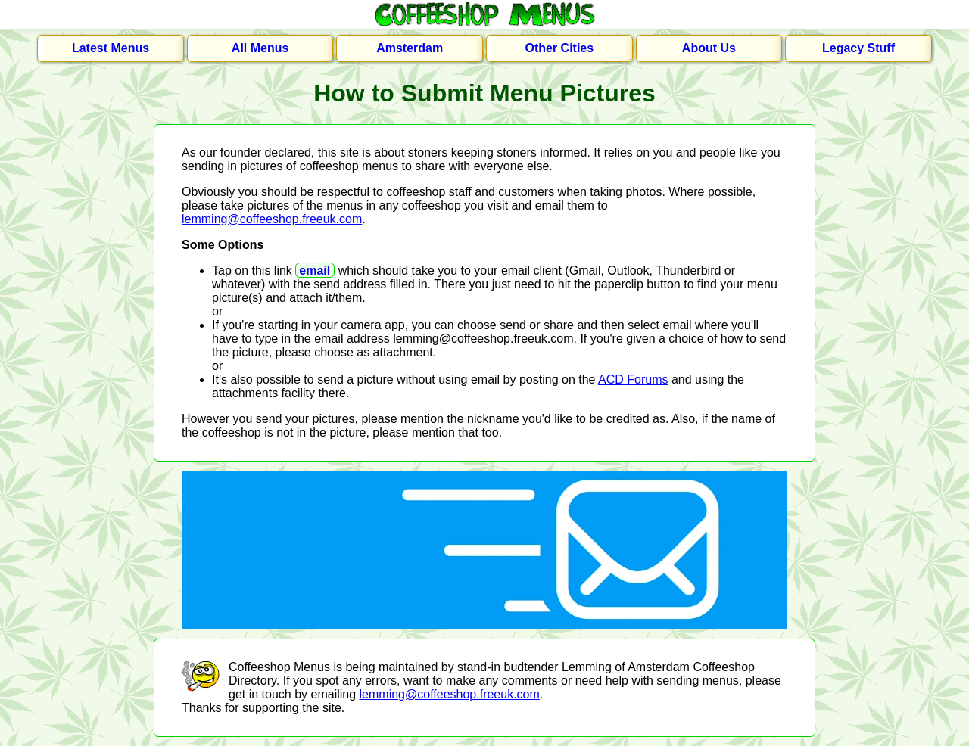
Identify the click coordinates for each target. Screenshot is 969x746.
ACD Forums (633, 379)
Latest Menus (110, 48)
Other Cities (559, 48)
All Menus (260, 48)
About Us (709, 48)
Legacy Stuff (858, 48)
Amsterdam (409, 48)
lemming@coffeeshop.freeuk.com (272, 219)
